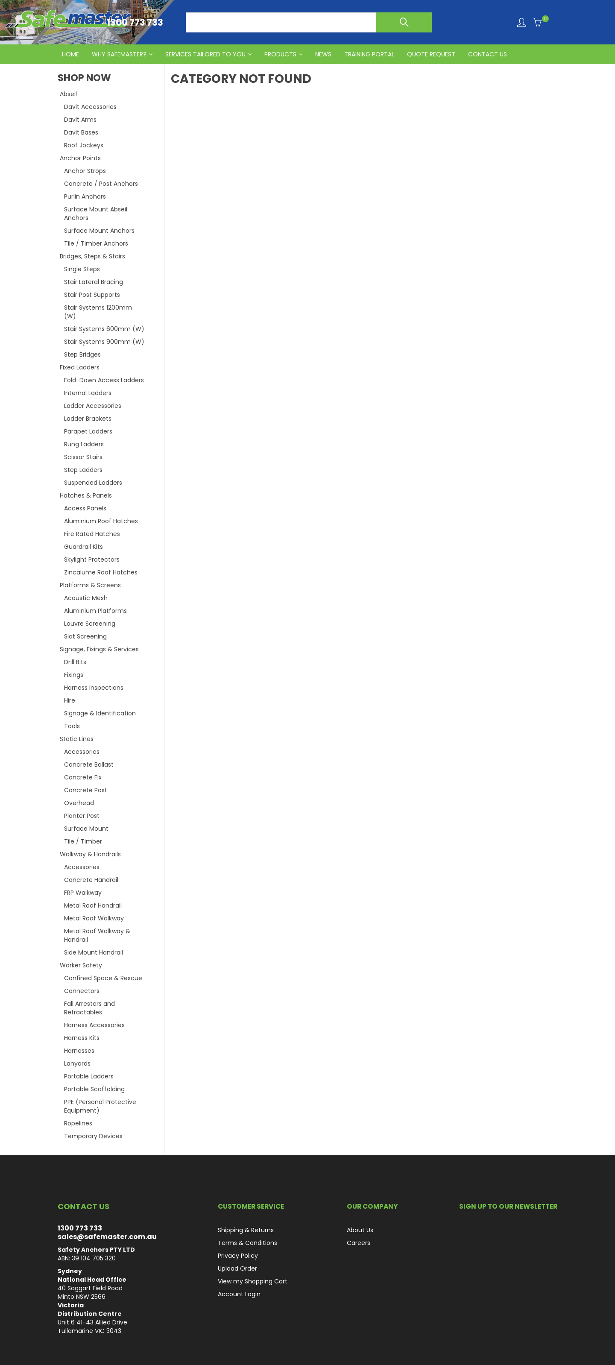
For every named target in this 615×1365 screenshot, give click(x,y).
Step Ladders (83, 470)
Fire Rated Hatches (92, 534)
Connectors (82, 991)
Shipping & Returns (246, 1230)
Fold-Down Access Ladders (104, 380)
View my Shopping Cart (252, 1281)
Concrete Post (85, 790)
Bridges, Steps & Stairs (92, 256)
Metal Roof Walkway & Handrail (97, 935)
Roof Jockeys (83, 145)
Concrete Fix (83, 777)
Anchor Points (80, 158)
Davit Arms (80, 119)
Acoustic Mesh (86, 598)
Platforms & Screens (90, 585)
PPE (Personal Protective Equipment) (100, 1106)
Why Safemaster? (119, 54)
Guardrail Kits (83, 546)
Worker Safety (81, 965)
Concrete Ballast (89, 764)
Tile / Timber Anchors (96, 243)
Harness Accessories (94, 1025)
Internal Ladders (87, 393)
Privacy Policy (238, 1255)
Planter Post (82, 815)
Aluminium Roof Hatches (101, 521)
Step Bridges (82, 354)
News (323, 54)
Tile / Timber (83, 841)
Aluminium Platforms (95, 610)
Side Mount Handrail (93, 952)
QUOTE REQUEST (431, 54)
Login (521, 22)
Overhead (79, 803)
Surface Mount (86, 828)
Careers (358, 1243)
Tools (72, 726)
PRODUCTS (280, 54)
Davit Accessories (90, 107)
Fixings (73, 675)
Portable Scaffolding (94, 1089)
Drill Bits (75, 662)
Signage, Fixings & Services (99, 649)
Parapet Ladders (88, 431)
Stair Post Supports (92, 294)
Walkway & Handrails (90, 854)
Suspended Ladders (93, 482)
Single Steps (82, 269)
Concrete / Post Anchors (101, 183)
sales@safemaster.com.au (107, 1237)
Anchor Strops (85, 171)
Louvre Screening (89, 623)
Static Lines (77, 739)
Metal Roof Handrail (93, 905)
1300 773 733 (80, 1228)
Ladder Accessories (92, 405)
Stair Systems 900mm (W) (104, 341)
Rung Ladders (84, 444)
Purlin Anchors (85, 196)
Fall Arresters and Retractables (89, 1007)
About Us (360, 1230)
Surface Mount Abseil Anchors (95, 213)
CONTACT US (487, 54)
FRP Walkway (83, 892)
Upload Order (237, 1268)
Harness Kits (82, 1038)
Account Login (239, 1294)
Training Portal (369, 54)
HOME (70, 54)
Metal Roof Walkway (94, 918)
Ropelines (78, 1123)
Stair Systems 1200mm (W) (98, 311)
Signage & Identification (100, 713)
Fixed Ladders (80, 367)
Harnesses (79, 1050)
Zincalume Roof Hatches (101, 572)
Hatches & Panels (86, 495)
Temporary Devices (93, 1136)
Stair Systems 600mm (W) (104, 329)
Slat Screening (85, 636)
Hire (69, 700)
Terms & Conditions (247, 1243)
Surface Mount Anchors (99, 230)
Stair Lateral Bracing (93, 282)
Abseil (68, 94)
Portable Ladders (89, 1076)
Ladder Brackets (87, 418)
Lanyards (77, 1063)
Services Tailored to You (205, 54)
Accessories (82, 751)
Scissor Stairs (83, 457)
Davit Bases (81, 132)
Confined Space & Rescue (103, 978)
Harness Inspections (93, 687)
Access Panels (85, 508)
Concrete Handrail (91, 880)
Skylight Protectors (92, 559)
